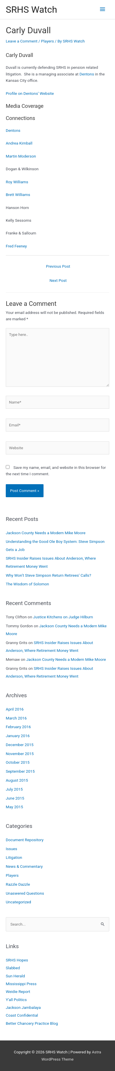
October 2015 (17, 762)
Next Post (58, 280)
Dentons (87, 74)
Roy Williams (17, 182)
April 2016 (15, 709)
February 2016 (18, 726)
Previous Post (58, 266)
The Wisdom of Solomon (27, 584)
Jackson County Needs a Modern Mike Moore (45, 532)
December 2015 (19, 744)
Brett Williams (18, 194)
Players (47, 41)
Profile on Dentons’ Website (30, 93)
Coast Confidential (22, 1015)
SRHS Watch (31, 9)
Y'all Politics (16, 999)
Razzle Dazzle (18, 884)
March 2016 (16, 718)
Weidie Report (18, 991)
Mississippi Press (21, 983)
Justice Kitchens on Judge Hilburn (63, 617)
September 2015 (20, 771)
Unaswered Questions (25, 893)
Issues (11, 848)
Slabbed (13, 967)
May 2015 (14, 806)
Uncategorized (18, 902)
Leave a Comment (21, 41)
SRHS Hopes (17, 960)
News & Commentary (24, 866)
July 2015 (14, 789)
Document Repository (25, 839)
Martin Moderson (21, 156)
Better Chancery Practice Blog (32, 1023)
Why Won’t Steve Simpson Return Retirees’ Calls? (48, 575)
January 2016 (18, 735)
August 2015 (17, 780)
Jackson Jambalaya (23, 1007)
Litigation (14, 857)
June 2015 (15, 798)
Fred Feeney (16, 246)
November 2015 (20, 753)
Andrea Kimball (19, 143)
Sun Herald (15, 976)
